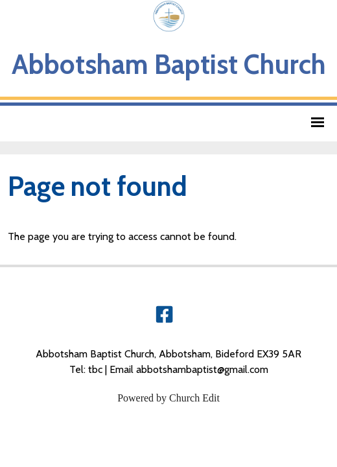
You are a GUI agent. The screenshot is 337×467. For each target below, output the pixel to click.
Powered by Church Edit (168, 397)
